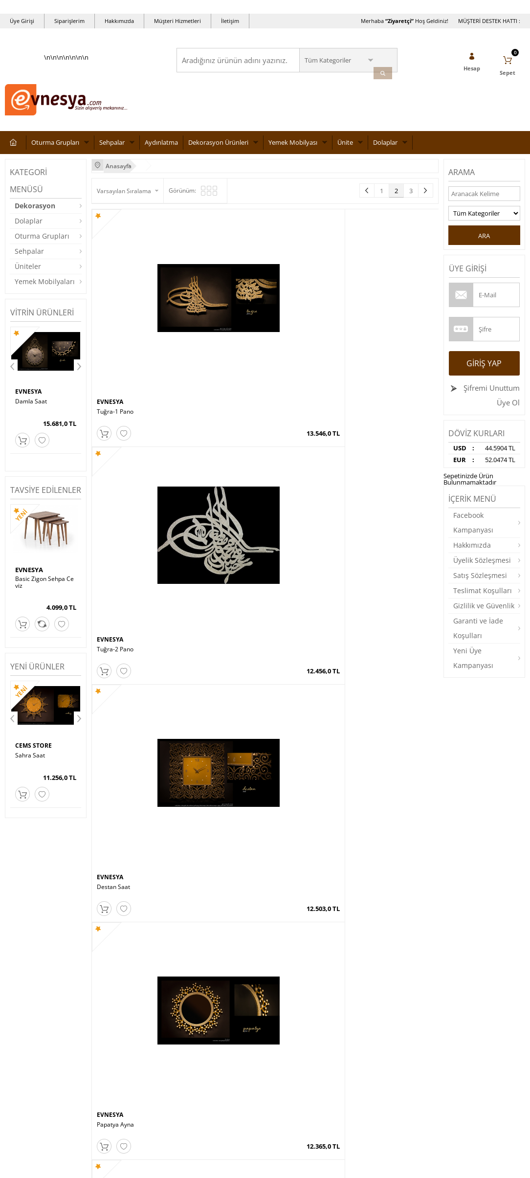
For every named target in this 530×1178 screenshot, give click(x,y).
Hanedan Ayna (290, 658)
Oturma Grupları (55, 147)
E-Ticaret (235, 1165)
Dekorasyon (35, 210)
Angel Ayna (112, 658)
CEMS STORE (34, 749)
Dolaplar (385, 147)
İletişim (230, 20)
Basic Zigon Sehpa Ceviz (44, 586)
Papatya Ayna (375, 297)
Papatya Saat (33, 759)
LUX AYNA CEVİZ (379, 418)
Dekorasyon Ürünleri (218, 147)
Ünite (345, 147)
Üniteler (28, 271)
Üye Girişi (22, 20)
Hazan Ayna (286, 538)
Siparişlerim (69, 20)
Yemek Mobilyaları (45, 286)
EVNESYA (29, 397)
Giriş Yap (484, 368)
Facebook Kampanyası (473, 527)
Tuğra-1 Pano (115, 297)
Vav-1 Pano (30, 406)
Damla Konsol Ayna (383, 538)
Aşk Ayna (195, 538)
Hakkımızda (119, 20)
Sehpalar (112, 147)
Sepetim (192, 1034)
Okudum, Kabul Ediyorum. (72, 903)
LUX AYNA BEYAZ (120, 538)
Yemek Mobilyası (292, 147)
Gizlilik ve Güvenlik (483, 610)
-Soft (213, 1165)
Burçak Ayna (114, 418)
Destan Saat (286, 297)
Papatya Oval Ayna (208, 418)
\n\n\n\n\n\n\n (66, 91)
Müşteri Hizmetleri (177, 20)
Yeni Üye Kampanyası (473, 663)
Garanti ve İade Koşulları (478, 633)
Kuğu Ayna (197, 658)
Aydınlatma (161, 147)
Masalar (16, 1034)
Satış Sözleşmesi (480, 580)
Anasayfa (194, 975)
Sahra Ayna (285, 418)
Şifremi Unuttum (491, 393)
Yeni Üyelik (285, 975)
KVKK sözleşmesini (43, 903)
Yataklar (16, 1049)
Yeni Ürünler (198, 990)
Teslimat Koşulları (482, 595)
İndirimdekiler (200, 1004)
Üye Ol (508, 407)
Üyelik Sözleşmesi (482, 565)
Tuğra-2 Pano (201, 297)
